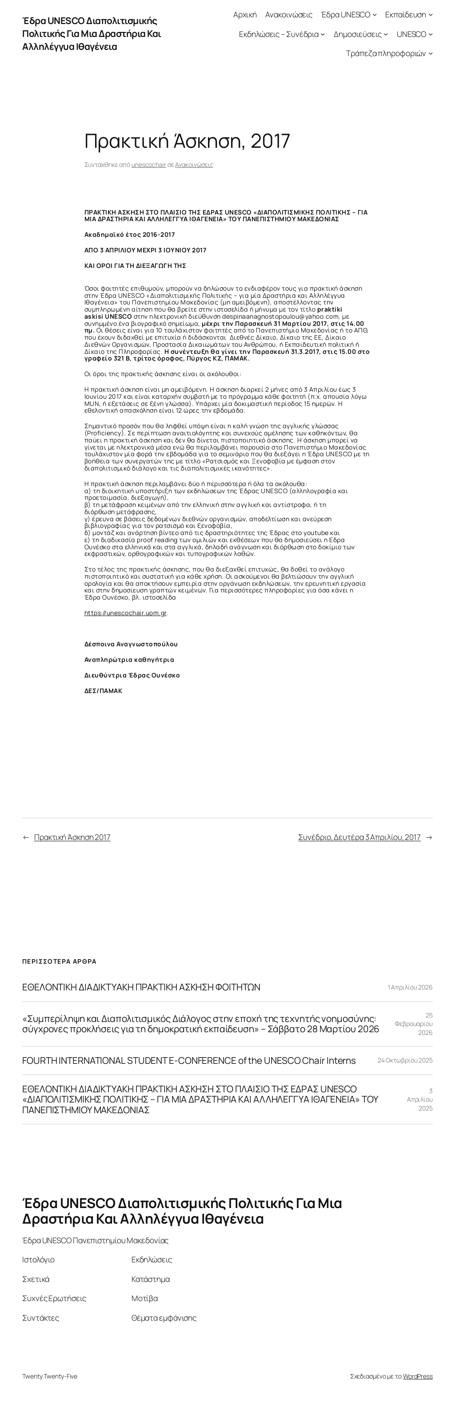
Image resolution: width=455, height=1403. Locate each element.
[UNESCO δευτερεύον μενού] (430, 33)
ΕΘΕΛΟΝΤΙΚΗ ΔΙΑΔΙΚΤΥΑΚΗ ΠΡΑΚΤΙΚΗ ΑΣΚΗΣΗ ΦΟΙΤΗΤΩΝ (141, 987)
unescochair (149, 164)
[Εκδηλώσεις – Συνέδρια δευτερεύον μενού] (322, 33)
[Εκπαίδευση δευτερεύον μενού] (430, 14)
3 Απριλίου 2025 (420, 1099)
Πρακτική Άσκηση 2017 (72, 836)
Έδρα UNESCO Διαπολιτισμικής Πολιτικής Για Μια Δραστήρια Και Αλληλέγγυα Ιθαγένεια (91, 33)
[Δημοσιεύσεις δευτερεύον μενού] (385, 33)
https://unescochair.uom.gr (125, 612)
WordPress (418, 1376)
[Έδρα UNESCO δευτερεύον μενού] (374, 14)
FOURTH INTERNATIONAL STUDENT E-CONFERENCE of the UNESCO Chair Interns (189, 1060)
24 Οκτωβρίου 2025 (405, 1060)
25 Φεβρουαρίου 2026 (414, 1024)
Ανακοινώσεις (194, 164)
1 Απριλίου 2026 (410, 987)
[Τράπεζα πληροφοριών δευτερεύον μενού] (430, 53)
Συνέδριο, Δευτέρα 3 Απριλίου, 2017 (359, 836)
